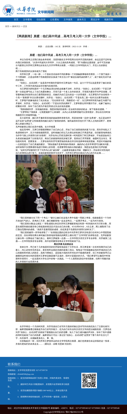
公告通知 (54, 19)
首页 (16, 19)
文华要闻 (27, 19)
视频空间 (108, 19)
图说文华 (95, 19)
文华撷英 (68, 19)
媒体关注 (81, 19)
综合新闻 (41, 19)
